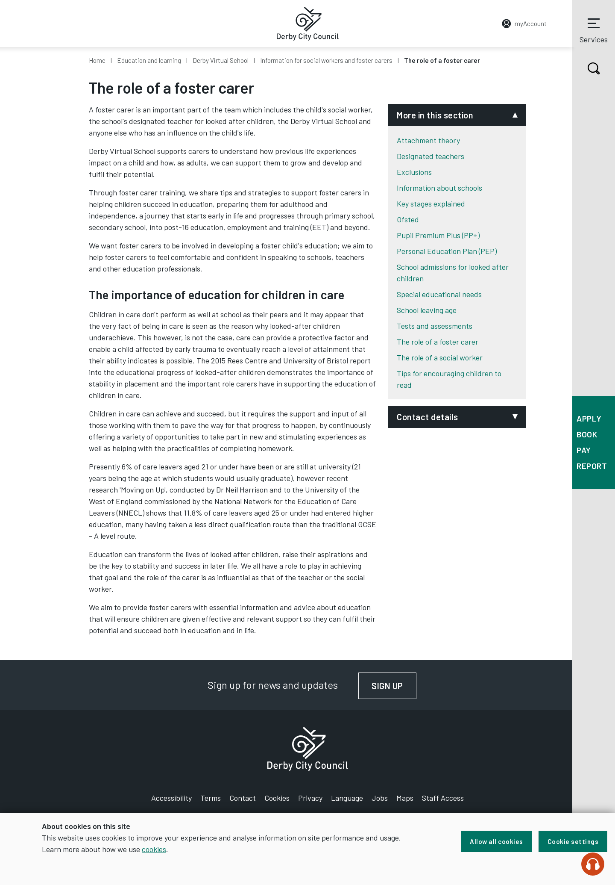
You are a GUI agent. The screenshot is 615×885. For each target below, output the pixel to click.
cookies (154, 849)
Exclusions (414, 172)
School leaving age (427, 310)
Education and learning (149, 60)
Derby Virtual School (221, 60)
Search (586, 68)
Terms (210, 797)
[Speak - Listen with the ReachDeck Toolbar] (592, 864)
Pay (584, 450)
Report (592, 466)
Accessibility (171, 797)
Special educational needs (439, 294)
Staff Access (443, 797)
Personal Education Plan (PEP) (447, 251)
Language (347, 797)
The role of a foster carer (437, 341)
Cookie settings (573, 841)
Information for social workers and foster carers (326, 60)
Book (587, 434)
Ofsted (408, 219)
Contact (242, 797)
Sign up (394, 686)
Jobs (380, 797)
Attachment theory (428, 140)
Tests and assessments (434, 325)
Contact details (427, 417)
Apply (589, 418)
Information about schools (439, 187)
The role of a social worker (440, 357)
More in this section (435, 115)
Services (594, 29)
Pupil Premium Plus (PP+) (438, 235)
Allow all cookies (496, 841)
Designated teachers (430, 156)
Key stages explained (431, 203)
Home (97, 60)
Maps (404, 797)
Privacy (310, 797)
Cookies (277, 797)
